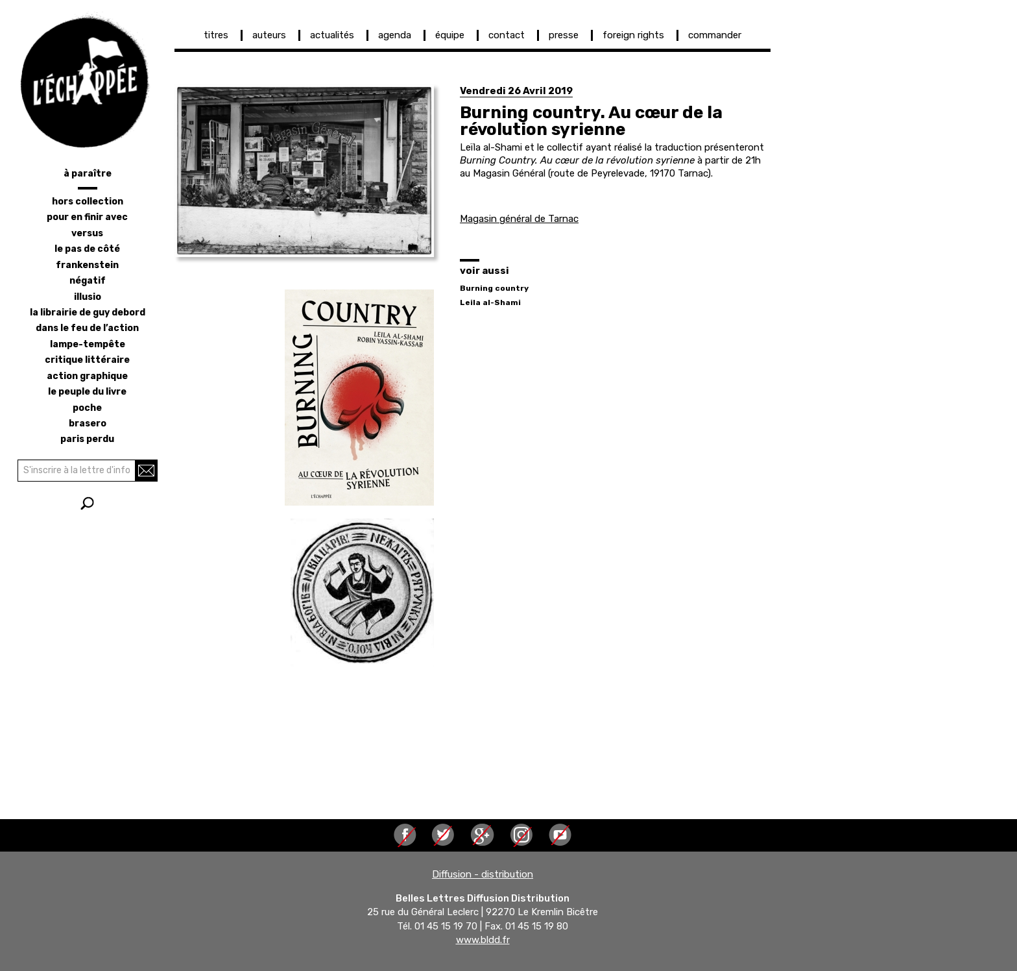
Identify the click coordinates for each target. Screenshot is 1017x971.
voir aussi (484, 271)
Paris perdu (87, 439)
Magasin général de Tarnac (519, 219)
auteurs (269, 35)
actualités (332, 35)
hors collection (87, 201)
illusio (87, 296)
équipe (449, 35)
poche (87, 407)
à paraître (88, 173)
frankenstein (87, 265)
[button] (304, 170)
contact (506, 35)
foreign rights (633, 35)
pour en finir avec (87, 217)
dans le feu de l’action (87, 328)
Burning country (494, 288)
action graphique (87, 376)
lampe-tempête (87, 344)
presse (564, 35)
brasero (87, 423)
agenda (394, 35)
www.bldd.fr (483, 940)
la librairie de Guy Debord (87, 312)
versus (87, 233)
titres (216, 35)
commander (714, 35)
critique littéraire (87, 359)
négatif (87, 280)
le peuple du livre (87, 391)
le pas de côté (87, 248)
